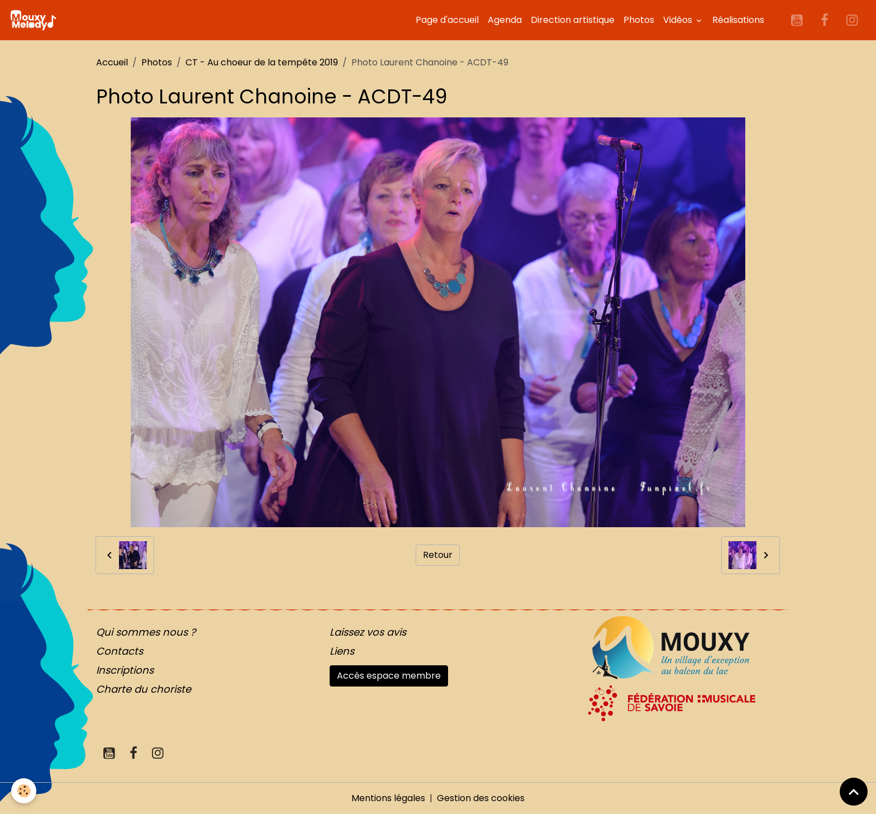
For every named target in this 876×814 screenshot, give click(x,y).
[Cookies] (23, 790)
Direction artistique (573, 19)
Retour (438, 554)
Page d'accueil (447, 19)
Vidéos (678, 19)
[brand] (35, 20)
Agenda (505, 19)
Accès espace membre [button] (389, 675)
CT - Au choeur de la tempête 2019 (261, 62)
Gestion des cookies (481, 798)
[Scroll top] (854, 792)
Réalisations (738, 19)
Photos (638, 19)
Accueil (112, 62)
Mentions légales (388, 798)
